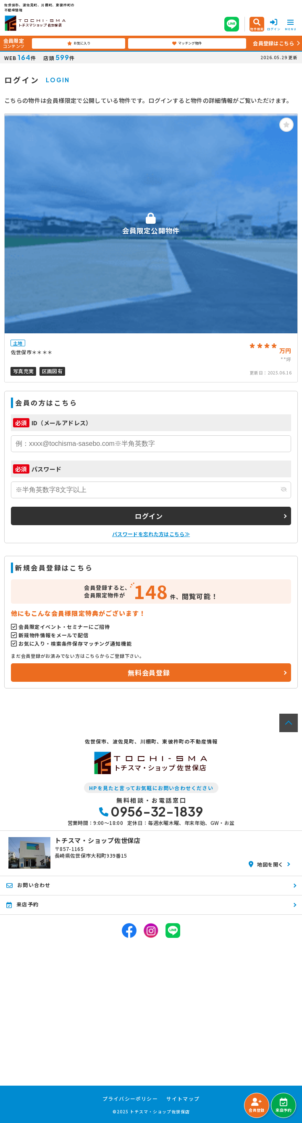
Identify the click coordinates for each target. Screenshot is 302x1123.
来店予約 (283, 1105)
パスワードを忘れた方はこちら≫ (151, 533)
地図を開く (266, 864)
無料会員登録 (149, 673)
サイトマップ (183, 1098)
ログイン (149, 516)
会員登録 (256, 1105)
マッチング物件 (187, 43)
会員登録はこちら (273, 43)
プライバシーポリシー (130, 1098)
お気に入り (78, 43)
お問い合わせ (28, 885)
